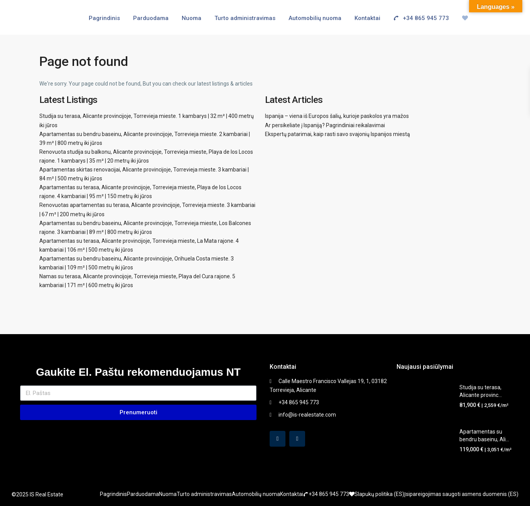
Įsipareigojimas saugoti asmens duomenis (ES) (461, 494)
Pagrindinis (104, 18)
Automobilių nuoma (315, 18)
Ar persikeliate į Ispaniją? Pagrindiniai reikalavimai (325, 125)
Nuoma (191, 18)
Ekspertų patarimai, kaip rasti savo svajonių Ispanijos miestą (337, 134)
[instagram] (297, 439)
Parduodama (151, 18)
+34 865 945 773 (418, 18)
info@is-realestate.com (307, 415)
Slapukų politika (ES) (379, 494)
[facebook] (277, 439)
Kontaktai (367, 18)
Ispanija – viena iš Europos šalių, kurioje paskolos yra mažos (337, 116)
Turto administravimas (244, 18)
